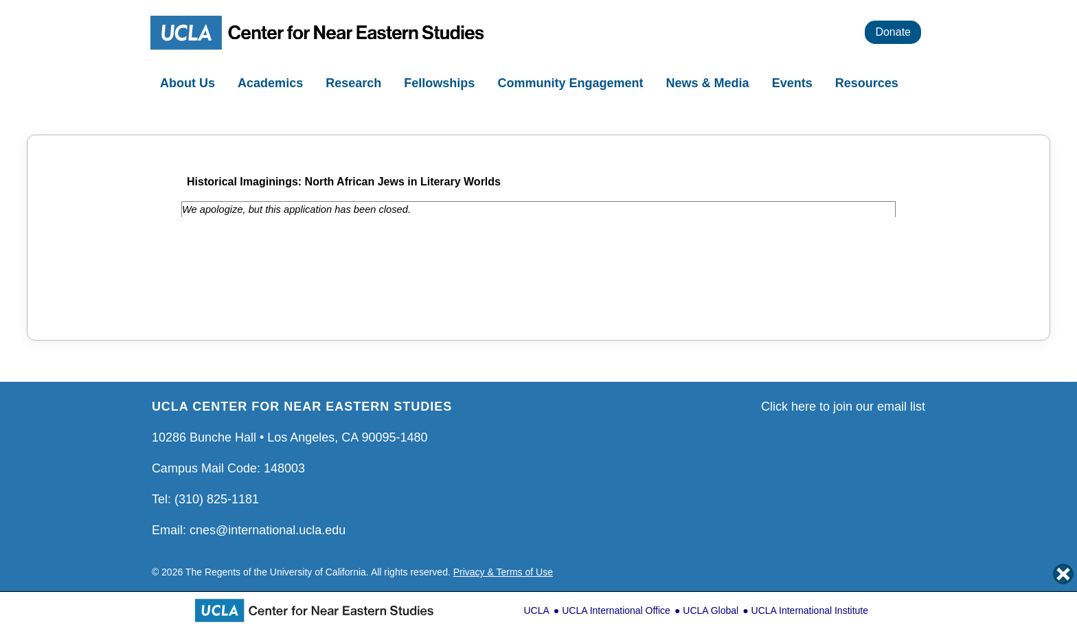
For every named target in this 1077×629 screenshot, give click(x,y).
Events (794, 83)
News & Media (709, 83)
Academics (272, 83)
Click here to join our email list (843, 406)
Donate (893, 32)
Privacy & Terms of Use (503, 572)
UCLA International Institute (809, 610)
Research (355, 83)
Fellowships (441, 83)
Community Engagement (571, 83)
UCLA (536, 610)
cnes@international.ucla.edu (267, 530)
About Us (189, 83)
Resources (868, 83)
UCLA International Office (616, 610)
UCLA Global (710, 610)
